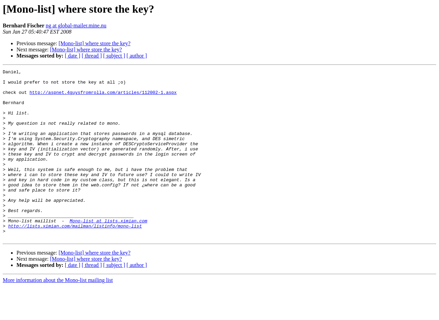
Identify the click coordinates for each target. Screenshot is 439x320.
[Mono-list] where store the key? (95, 43)
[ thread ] (92, 56)
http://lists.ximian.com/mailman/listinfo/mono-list (75, 258)
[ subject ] (114, 56)
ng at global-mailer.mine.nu (76, 25)
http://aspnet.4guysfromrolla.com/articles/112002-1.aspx (103, 97)
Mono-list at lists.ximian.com (108, 251)
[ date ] (72, 56)
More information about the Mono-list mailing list (58, 314)
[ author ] (137, 56)
